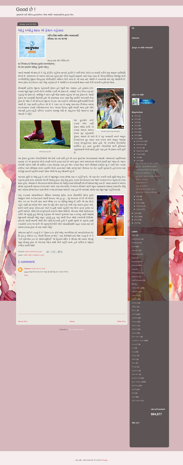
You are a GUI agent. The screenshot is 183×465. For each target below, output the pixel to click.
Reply (26, 275)
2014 (136, 138)
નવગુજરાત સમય (38, 255)
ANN (133, 246)
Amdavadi (135, 243)
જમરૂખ (134, 325)
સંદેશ (133, 397)
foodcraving (136, 254)
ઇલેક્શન (135, 303)
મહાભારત (135, 371)
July (138, 157)
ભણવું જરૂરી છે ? (141, 183)
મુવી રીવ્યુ (135, 386)
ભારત (133, 363)
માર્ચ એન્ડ (135, 374)
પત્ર (133, 352)
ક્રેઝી (134, 314)
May (138, 196)
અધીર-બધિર (27, 255)
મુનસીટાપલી (136, 378)
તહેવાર (134, 333)
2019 (136, 122)
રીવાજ (134, 389)
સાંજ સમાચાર (136, 401)
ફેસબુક (134, 355)
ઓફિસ (134, 307)
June (138, 161)
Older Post (121, 321)
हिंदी (133, 284)
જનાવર (134, 322)
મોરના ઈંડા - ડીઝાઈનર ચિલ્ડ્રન (146, 192)
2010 (136, 223)
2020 (136, 119)
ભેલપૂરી (134, 367)
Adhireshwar (136, 239)
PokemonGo (136, 273)
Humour (135, 265)
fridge (134, 258)
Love (133, 269)
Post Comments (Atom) (76, 329)
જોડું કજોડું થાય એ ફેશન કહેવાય (147, 163)
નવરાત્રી (135, 344)
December (140, 141)
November (140, 144)
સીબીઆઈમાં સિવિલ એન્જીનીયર (147, 170)
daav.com (135, 250)
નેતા (133, 348)
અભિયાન (135, 292)
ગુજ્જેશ (134, 318)
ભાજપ (134, 359)
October (139, 148)
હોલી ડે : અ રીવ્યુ (142, 179)
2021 (136, 116)
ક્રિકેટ (134, 310)
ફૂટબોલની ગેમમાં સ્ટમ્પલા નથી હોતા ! (148, 176)
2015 (136, 135)
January (139, 209)
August (139, 154)
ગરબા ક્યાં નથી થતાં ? (143, 173)
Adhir (134, 235)
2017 (136, 129)
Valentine (135, 277)
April (138, 200)
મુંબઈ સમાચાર (136, 382)
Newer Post (22, 321)
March (138, 203)
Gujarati (135, 261)
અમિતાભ (135, 295)
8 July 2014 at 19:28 (38, 268)
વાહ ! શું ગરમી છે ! (142, 186)
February (139, 206)
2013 (136, 213)
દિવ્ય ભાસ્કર (136, 337)
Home (72, 321)
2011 (136, 220)
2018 (136, 125)
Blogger (105, 460)
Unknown (27, 268)
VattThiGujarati (137, 280)
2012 (136, 217)
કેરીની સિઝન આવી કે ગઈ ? (145, 189)
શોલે (133, 393)
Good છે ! (26, 9)
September (140, 151)
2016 (136, 132)
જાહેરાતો (135, 329)
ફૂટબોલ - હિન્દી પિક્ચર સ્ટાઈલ (146, 166)
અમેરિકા (135, 299)
